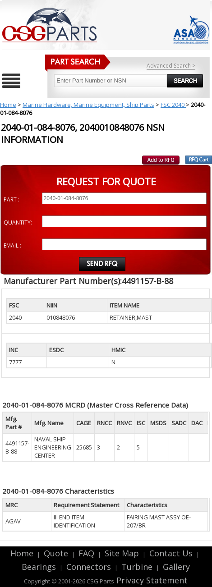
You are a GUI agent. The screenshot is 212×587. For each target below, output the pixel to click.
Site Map (122, 553)
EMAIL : (12, 245)
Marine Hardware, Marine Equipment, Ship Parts (88, 105)
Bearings (39, 566)
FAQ (86, 553)
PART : (11, 199)
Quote (56, 553)
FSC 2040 (173, 105)
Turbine (136, 566)
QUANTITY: (18, 222)
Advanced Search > (171, 65)
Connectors (88, 566)
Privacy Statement (151, 580)
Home (8, 105)
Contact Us (171, 553)
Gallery (176, 566)
